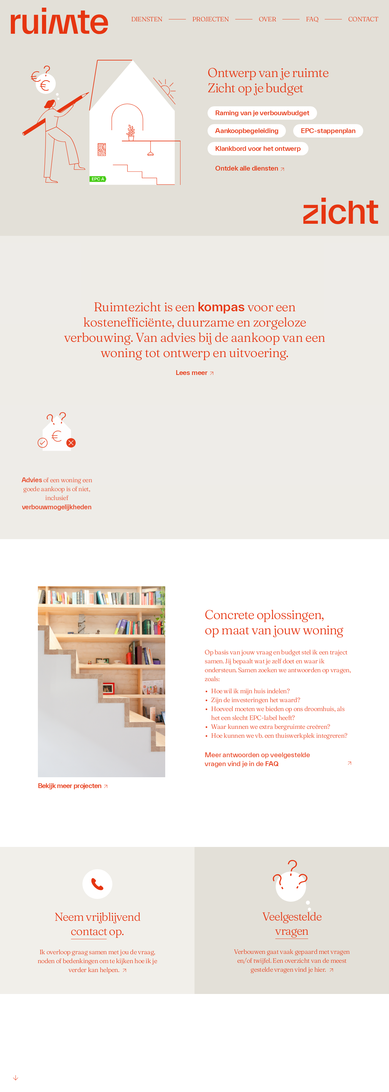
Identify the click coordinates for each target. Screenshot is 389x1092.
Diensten (146, 20)
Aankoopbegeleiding (246, 130)
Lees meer (192, 372)
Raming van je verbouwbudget (262, 112)
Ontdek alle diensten (246, 168)
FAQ (312, 20)
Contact (363, 20)
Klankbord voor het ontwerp (258, 148)
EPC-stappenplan (328, 130)
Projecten (210, 20)
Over (267, 20)
